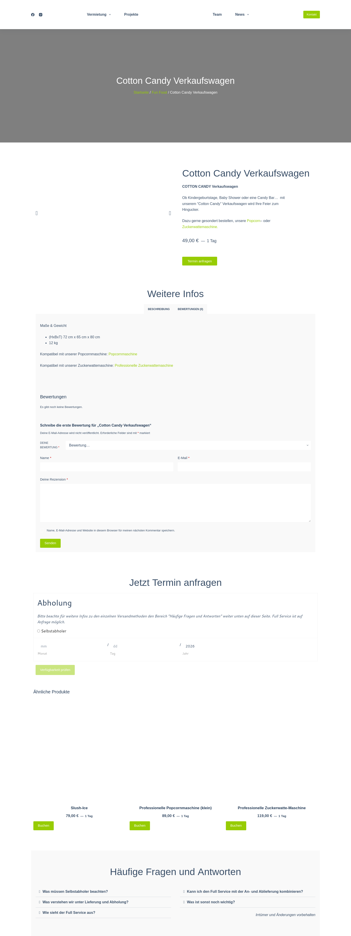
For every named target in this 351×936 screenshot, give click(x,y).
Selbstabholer (53, 631)
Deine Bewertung (49, 445)
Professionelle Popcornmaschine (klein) (175, 808)
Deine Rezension (54, 480)
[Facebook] (32, 14)
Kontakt (312, 14)
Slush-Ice (79, 808)
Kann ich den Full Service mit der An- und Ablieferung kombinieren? (245, 891)
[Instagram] (40, 14)
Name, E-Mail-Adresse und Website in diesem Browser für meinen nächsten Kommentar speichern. (111, 530)
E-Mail (184, 458)
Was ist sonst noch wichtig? (211, 902)
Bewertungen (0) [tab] (190, 309)
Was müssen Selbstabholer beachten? (75, 891)
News (243, 14)
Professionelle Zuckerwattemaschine (144, 365)
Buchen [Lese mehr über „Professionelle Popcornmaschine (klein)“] (140, 825)
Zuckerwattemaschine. (200, 227)
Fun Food (159, 92)
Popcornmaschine (123, 354)
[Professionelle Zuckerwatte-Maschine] (272, 749)
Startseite (141, 92)
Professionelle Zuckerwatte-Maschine (272, 808)
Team (217, 14)
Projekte (131, 14)
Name (45, 458)
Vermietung (99, 14)
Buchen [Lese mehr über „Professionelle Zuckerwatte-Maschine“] (236, 825)
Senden (50, 543)
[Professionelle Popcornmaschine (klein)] (175, 749)
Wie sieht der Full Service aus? (69, 912)
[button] (37, 213)
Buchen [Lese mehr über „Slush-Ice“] (43, 825)
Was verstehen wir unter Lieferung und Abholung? (85, 902)
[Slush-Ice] (79, 749)
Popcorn (253, 221)
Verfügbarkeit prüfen (55, 670)
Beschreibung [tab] (159, 309)
